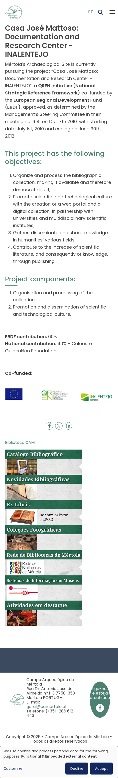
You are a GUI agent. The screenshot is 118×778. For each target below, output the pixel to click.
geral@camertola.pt (46, 706)
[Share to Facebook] (49, 426)
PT (90, 12)
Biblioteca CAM (20, 442)
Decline (76, 768)
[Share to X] (59, 426)
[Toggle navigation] (112, 12)
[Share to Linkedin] (68, 426)
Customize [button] (12, 768)
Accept (101, 768)
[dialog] (59, 762)
